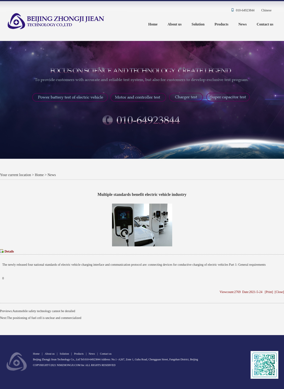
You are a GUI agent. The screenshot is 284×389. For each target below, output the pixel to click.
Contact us (265, 24)
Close (279, 292)
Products (221, 24)
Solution (198, 24)
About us (174, 24)
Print (269, 292)
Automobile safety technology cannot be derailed (43, 311)
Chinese (266, 10)
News (242, 24)
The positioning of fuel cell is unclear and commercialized (44, 318)
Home (153, 24)
